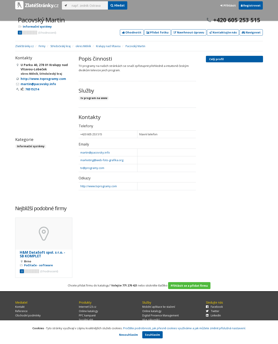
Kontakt (20, 307)
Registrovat (251, 5)
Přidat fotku (157, 32)
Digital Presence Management (160, 315)
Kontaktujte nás (223, 32)
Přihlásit (228, 5)
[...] (88, 5)
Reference (21, 311)
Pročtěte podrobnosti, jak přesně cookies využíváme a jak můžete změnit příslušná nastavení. (184, 328)
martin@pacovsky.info (95, 152)
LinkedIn (213, 315)
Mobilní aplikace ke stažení (158, 307)
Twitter (212, 311)
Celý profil (216, 59)
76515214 (32, 89)
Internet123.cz (87, 307)
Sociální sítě (86, 320)
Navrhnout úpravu (189, 32)
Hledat (118, 5)
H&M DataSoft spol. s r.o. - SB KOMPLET (42, 254)
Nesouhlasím (128, 335)
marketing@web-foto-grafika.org (101, 160)
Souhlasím (152, 335)
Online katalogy (88, 311)
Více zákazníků (151, 320)
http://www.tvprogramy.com (98, 186)
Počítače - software (38, 265)
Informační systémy (37, 26)
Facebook (214, 307)
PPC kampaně (87, 315)
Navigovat (251, 32)
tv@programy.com (92, 168)
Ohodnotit (131, 32)
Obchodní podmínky (28, 315)
